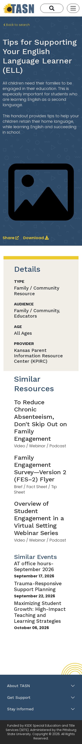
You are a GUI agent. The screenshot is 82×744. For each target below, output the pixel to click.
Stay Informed (20, 709)
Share (11, 237)
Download (36, 237)
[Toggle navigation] (73, 8)
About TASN (18, 685)
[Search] (51, 8)
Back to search (16, 25)
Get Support (18, 697)
